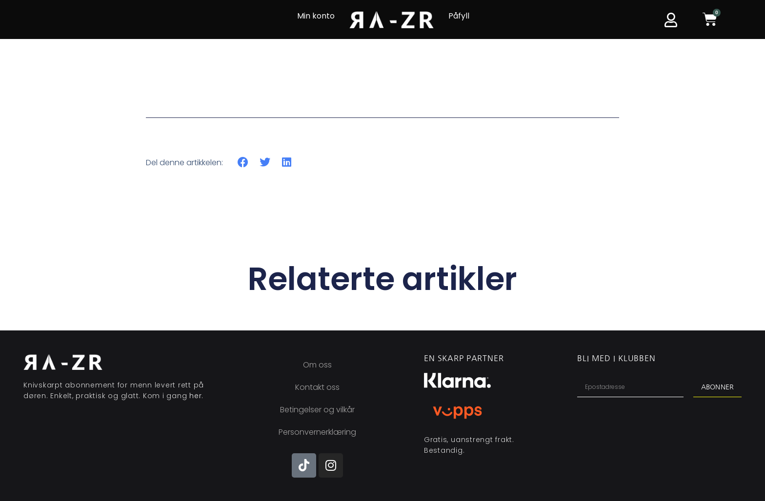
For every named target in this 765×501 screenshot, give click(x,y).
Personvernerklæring (317, 432)
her (195, 396)
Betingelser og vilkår (317, 409)
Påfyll (458, 15)
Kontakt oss (317, 387)
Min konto (316, 15)
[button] (243, 162)
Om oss (317, 364)
